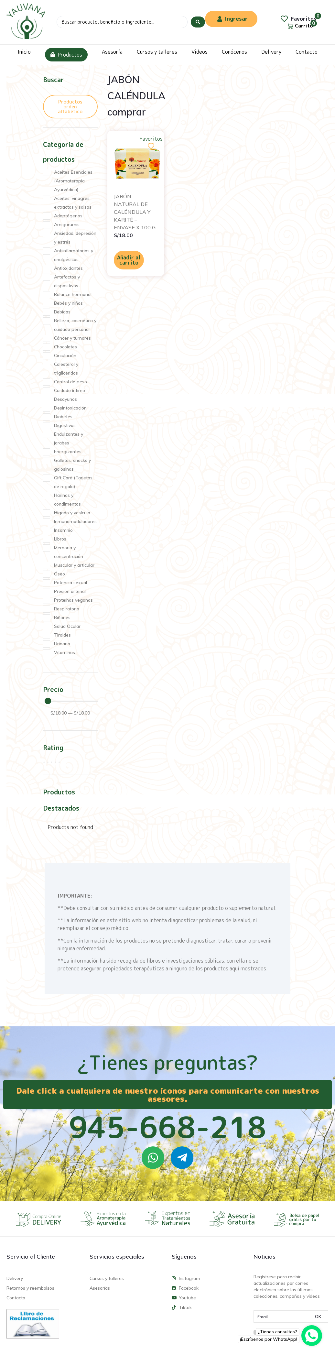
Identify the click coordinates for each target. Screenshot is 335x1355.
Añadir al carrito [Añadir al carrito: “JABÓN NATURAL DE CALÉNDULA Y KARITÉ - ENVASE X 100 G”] (128, 260)
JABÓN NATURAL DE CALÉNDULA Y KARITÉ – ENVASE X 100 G (135, 212)
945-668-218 (167, 1127)
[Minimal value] (71, 701)
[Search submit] (198, 21)
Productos (66, 54)
